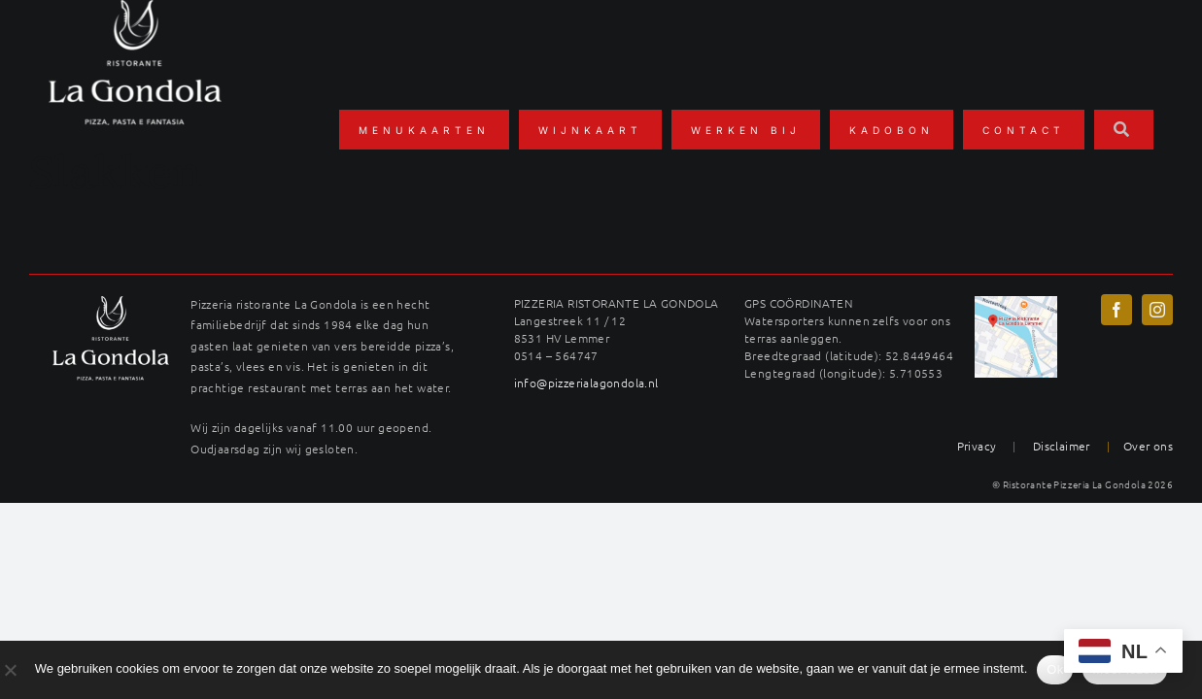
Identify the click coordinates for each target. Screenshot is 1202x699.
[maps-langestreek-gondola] (1016, 303)
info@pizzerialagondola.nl (586, 382)
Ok (1055, 669)
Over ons (1148, 445)
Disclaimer (1061, 445)
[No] (9, 670)
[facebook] (1116, 309)
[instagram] (1157, 309)
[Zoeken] (1123, 129)
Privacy (977, 445)
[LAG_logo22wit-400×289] (110, 303)
